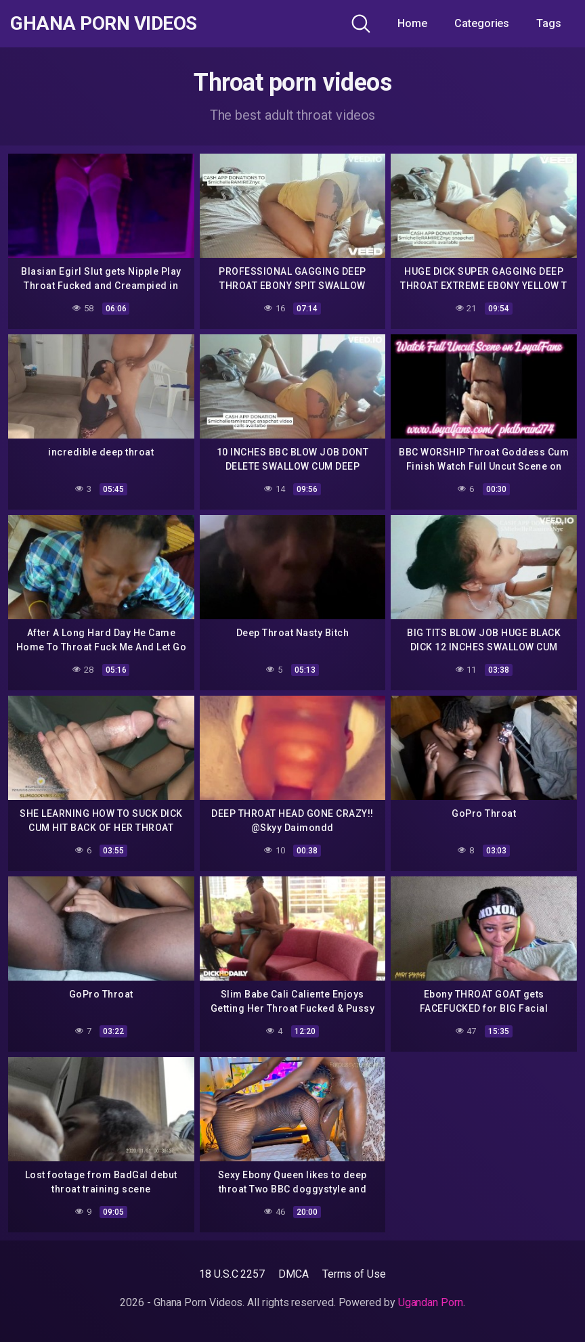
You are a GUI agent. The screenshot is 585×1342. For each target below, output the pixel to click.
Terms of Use (354, 1274)
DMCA (293, 1274)
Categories (481, 23)
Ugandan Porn (430, 1302)
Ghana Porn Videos (103, 23)
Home (412, 23)
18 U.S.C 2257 (232, 1274)
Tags (548, 23)
